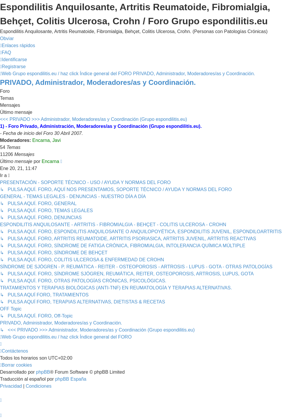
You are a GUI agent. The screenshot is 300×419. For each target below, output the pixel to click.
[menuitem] (5, 52)
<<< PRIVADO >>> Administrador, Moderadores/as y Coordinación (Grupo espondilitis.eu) (93, 119)
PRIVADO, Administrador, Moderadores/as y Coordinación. (98, 82)
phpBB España (70, 379)
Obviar (7, 38)
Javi (56, 140)
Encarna (41, 140)
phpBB (43, 372)
